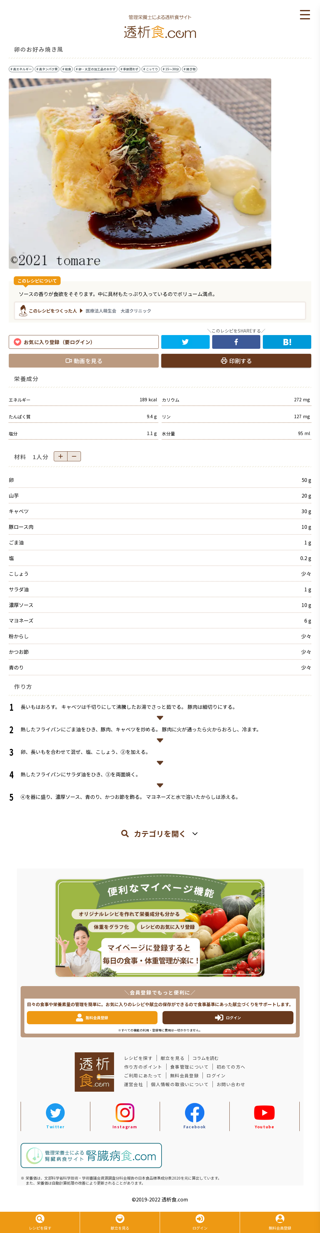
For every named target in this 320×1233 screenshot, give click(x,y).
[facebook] (236, 342)
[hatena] (287, 342)
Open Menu (305, 15)
